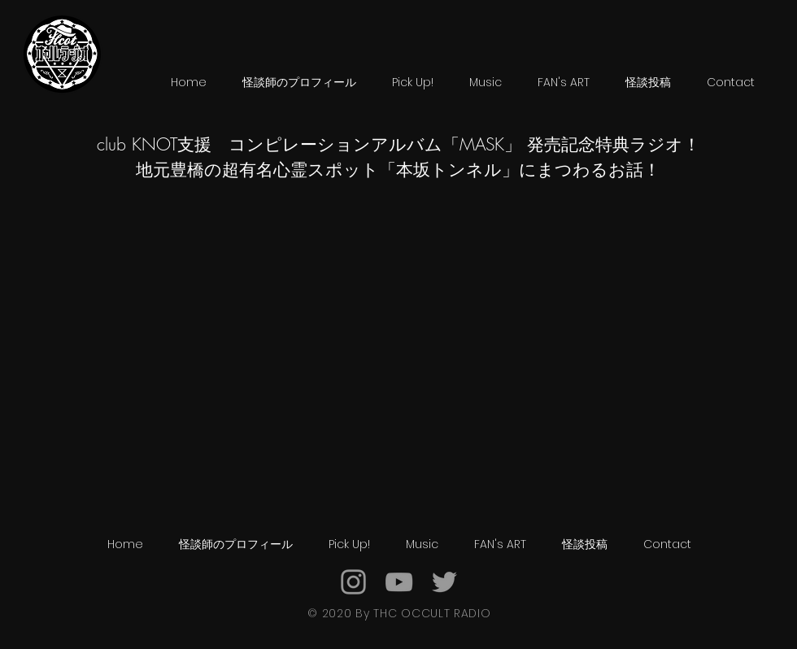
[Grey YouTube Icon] (399, 582)
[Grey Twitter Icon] (444, 582)
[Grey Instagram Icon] (353, 582)
